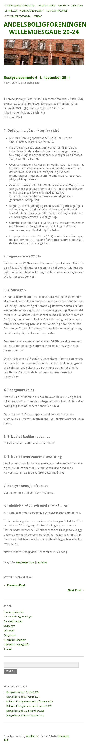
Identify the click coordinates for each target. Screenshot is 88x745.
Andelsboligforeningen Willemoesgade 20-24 (45, 28)
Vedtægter (63, 5)
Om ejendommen (46, 5)
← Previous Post (14, 585)
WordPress (32, 736)
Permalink (42, 562)
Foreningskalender (57, 11)
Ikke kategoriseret (25, 562)
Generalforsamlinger (32, 11)
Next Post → (76, 590)
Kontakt (38, 16)
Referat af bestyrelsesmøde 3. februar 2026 (29, 701)
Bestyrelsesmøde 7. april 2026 (22, 692)
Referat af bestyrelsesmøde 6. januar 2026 (28, 706)
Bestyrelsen (11, 11)
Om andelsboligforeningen (20, 5)
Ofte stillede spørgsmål (18, 16)
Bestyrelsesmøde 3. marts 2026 (23, 696)
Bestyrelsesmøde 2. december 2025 (25, 710)
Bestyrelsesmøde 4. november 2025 (25, 715)
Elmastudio (63, 736)
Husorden (77, 5)
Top (6, 739)
